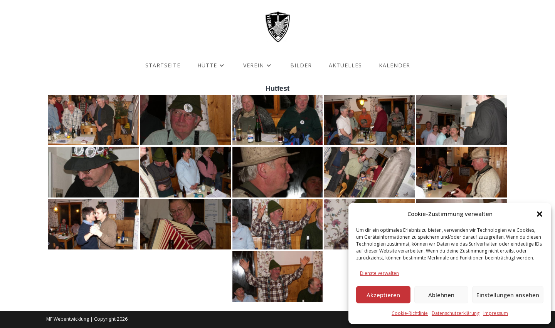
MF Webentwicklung (67, 319)
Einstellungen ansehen (507, 295)
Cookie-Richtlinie (410, 313)
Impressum (495, 313)
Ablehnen (441, 295)
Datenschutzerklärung (455, 313)
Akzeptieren (383, 295)
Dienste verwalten (379, 273)
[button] (539, 214)
